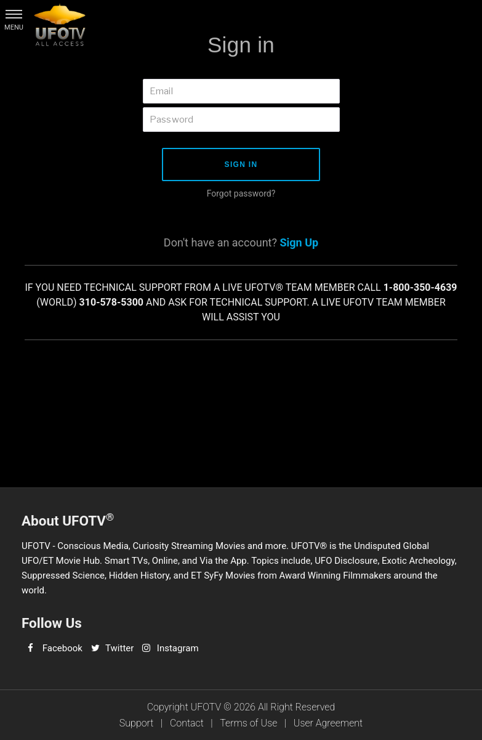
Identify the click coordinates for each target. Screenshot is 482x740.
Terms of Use (248, 723)
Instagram (178, 648)
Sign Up (298, 242)
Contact (187, 723)
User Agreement (328, 723)
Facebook (62, 648)
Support (136, 723)
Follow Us (52, 623)
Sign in (241, 164)
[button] (14, 14)
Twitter (119, 648)
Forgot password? (241, 193)
